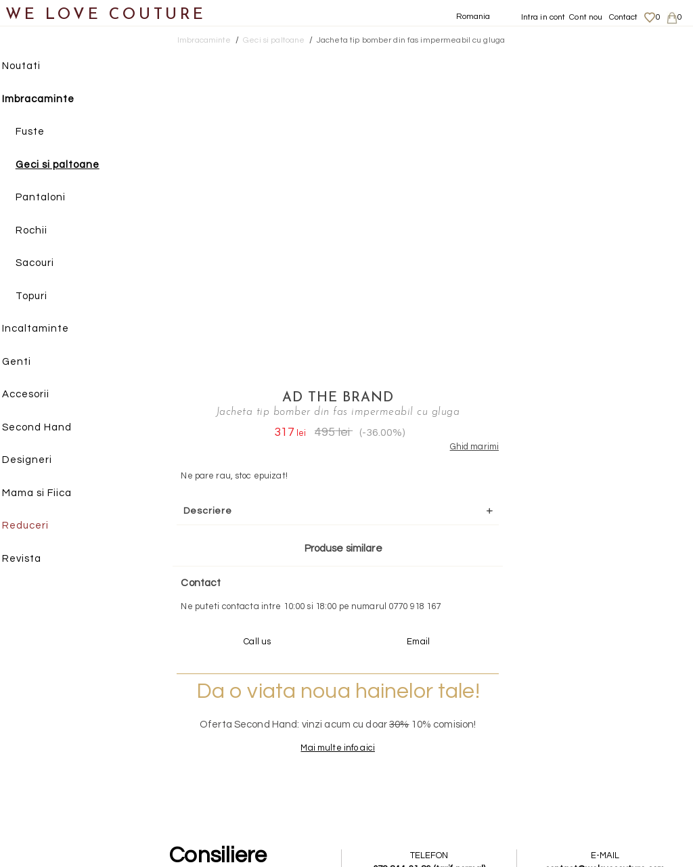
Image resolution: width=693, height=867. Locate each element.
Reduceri (38, 526)
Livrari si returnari (599, 716)
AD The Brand (536, 57)
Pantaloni (53, 198)
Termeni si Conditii (598, 756)
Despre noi (584, 704)
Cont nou (585, 17)
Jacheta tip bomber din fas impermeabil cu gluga (411, 40)
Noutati (34, 67)
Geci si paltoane (70, 165)
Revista (34, 559)
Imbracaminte (51, 100)
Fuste (43, 132)
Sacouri (47, 264)
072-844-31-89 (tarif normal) (431, 585)
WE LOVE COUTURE (105, 15)
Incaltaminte (48, 329)
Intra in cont (543, 17)
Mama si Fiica (50, 494)
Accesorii (38, 395)
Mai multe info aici (536, 463)
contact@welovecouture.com (605, 585)
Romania (473, 16)
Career (576, 769)
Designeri (40, 460)
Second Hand (50, 428)
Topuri (44, 297)
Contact (623, 17)
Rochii (44, 231)
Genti (29, 362)
